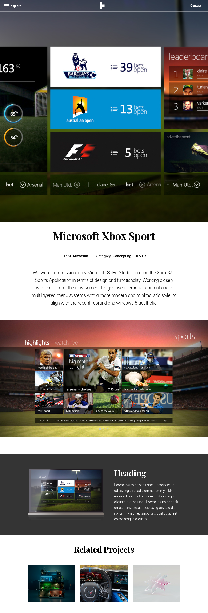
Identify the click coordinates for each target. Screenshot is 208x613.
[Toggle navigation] (13, 5)
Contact (195, 6)
